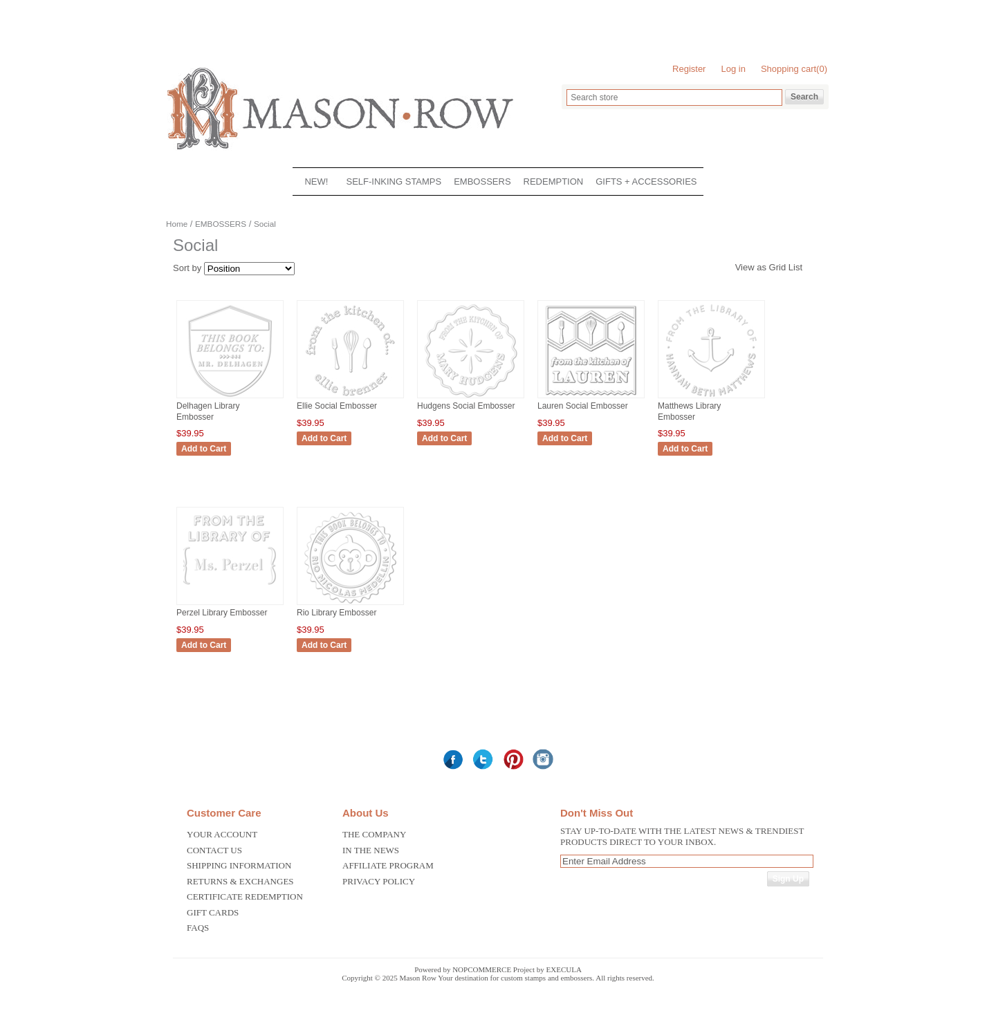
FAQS (198, 927)
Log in (733, 69)
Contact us (214, 850)
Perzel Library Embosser (221, 612)
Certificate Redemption (245, 896)
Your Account (222, 834)
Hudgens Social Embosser (466, 406)
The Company (374, 834)
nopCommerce (481, 969)
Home (176, 223)
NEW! (316, 181)
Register (689, 69)
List (795, 267)
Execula (564, 969)
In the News (370, 850)
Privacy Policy (378, 881)
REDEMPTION (554, 181)
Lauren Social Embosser (582, 406)
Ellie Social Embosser (337, 406)
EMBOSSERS (482, 181)
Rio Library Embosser (336, 612)
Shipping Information (239, 865)
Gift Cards (213, 912)
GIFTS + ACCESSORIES (646, 181)
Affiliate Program (388, 865)
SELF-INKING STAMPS (393, 181)
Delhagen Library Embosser (207, 411)
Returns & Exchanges (240, 881)
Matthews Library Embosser (689, 411)
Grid (777, 267)
